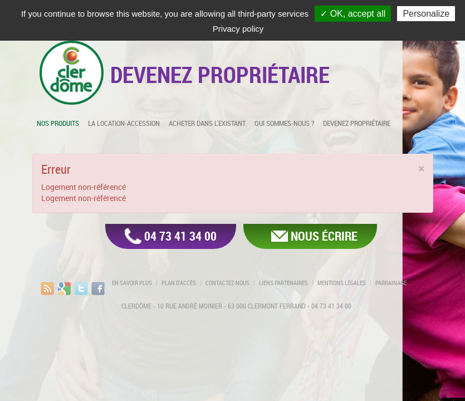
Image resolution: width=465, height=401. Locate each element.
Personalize (426, 13)
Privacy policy (238, 28)
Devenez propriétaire (356, 123)
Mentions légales (341, 283)
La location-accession (124, 123)
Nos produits (58, 123)
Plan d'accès (178, 283)
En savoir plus (132, 283)
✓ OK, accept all (352, 13)
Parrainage (391, 283)
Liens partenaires (283, 283)
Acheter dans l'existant (207, 123)
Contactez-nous (227, 283)
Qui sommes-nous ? (284, 123)
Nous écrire (324, 236)
